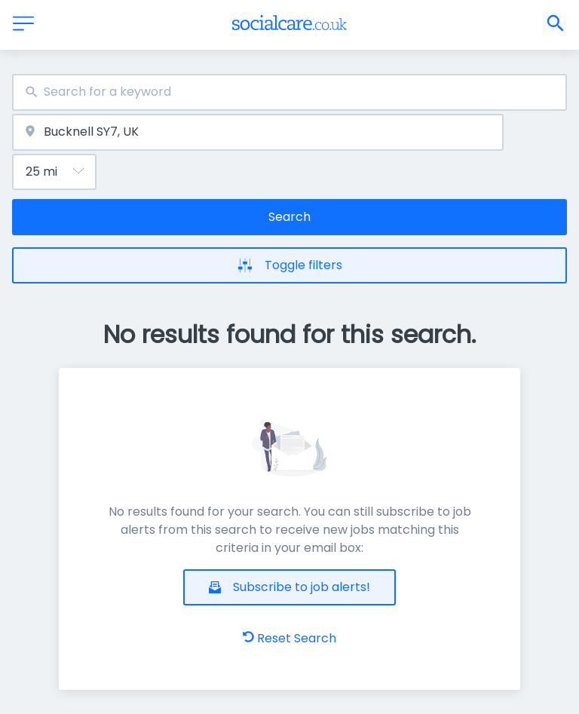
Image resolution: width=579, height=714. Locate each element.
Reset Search (289, 638)
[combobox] (289, 92)
